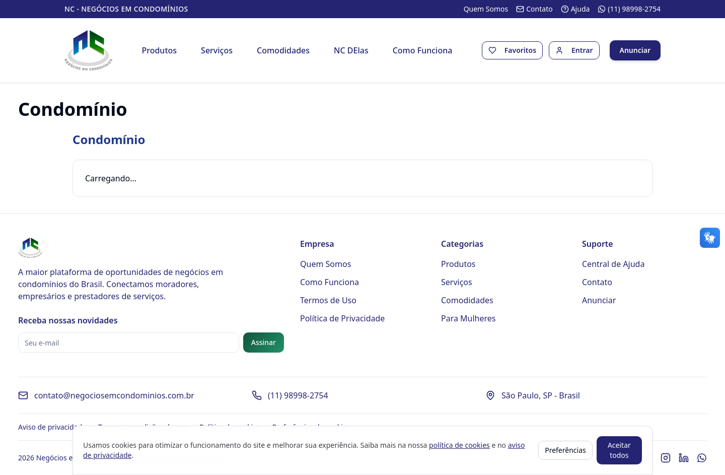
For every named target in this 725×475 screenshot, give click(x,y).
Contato (597, 282)
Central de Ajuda (613, 263)
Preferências (565, 450)
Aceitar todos (619, 450)
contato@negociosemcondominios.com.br (114, 395)
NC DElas (351, 50)
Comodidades (283, 50)
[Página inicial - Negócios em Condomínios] (88, 50)
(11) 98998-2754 (298, 395)
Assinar (263, 342)
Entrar (582, 50)
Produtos (159, 50)
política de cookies (459, 445)
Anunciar (635, 50)
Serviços (217, 50)
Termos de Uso (328, 300)
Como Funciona (423, 50)
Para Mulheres (468, 318)
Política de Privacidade (342, 318)
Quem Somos (325, 263)
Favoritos (520, 50)
